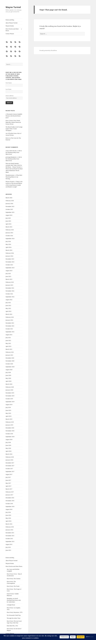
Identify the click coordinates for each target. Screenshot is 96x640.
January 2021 (9, 355)
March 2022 (9, 314)
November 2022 (10, 291)
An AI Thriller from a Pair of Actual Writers (13, 134)
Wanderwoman (10, 175)
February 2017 (10, 492)
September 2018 (10, 436)
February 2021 (10, 352)
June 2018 (8, 445)
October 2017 (9, 468)
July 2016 (8, 512)
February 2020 (10, 387)
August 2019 (9, 404)
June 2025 (8, 221)
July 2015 (8, 547)
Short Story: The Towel (13, 586)
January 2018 (9, 460)
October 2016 (9, 503)
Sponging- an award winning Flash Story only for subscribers (14, 600)
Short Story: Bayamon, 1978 (14, 612)
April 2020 (8, 381)
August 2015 (9, 544)
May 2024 (8, 244)
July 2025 (8, 218)
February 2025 (10, 230)
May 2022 (8, 308)
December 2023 (10, 259)
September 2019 (10, 401)
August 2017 (9, 474)
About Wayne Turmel (11, 23)
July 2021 (8, 337)
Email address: (10, 96)
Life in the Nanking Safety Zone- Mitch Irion (14, 152)
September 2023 (10, 268)
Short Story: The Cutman (13, 578)
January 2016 (9, 530)
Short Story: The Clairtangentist (11, 582)
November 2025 (10, 206)
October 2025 (9, 209)
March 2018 (9, 454)
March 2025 (9, 227)
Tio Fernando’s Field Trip (14, 615)
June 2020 (8, 375)
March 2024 (9, 250)
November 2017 (10, 466)
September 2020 (10, 367)
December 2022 (10, 288)
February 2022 (10, 317)
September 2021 (10, 332)
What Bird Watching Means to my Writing (14, 177)
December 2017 (10, 463)
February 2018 (10, 457)
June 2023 (8, 276)
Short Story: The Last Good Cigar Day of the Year (14, 622)
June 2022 (8, 305)
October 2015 (9, 538)
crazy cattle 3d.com (11, 151)
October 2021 (9, 329)
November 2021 (10, 326)
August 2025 (9, 215)
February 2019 (10, 422)
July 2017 (8, 477)
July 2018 (8, 442)
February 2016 (10, 527)
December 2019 (10, 393)
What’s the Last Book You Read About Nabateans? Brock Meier (14, 170)
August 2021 (9, 335)
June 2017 (8, 480)
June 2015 (8, 550)
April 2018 (8, 451)
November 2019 (10, 396)
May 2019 (8, 413)
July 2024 (8, 241)
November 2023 (10, 262)
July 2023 (8, 273)
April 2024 (8, 247)
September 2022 (10, 297)
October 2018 (9, 434)
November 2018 (10, 431)
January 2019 (9, 425)
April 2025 (8, 224)
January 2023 (9, 285)
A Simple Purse (11, 605)
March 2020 (9, 384)
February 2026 (10, 200)
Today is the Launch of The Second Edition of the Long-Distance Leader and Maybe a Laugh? (14, 184)
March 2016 (9, 524)
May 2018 (8, 448)
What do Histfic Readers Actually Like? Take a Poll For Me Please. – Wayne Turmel (14, 165)
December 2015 (10, 533)
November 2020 (10, 361)
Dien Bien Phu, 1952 (12, 626)
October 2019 (9, 399)
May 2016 (8, 518)
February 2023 (10, 282)
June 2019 (8, 410)
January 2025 (9, 233)
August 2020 (9, 369)
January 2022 (9, 320)
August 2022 (9, 300)
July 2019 (8, 407)
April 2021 (8, 346)
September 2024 (10, 238)
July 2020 (8, 372)
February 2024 (10, 253)
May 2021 (8, 343)
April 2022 (8, 311)
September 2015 (10, 541)
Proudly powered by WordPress (48, 50)
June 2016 (8, 515)
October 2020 (9, 364)
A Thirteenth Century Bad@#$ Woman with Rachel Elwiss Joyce (14, 115)
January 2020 (9, 390)
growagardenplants (11, 157)
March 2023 (9, 279)
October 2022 (9, 294)
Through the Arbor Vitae (13, 618)
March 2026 (9, 198)
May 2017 (8, 483)
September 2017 (10, 471)
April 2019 (8, 416)
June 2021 (8, 340)
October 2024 (9, 235)
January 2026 (9, 203)
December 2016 (10, 498)
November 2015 (10, 535)
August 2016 (9, 509)
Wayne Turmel (13, 7)
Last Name (8, 89)
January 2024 (9, 256)
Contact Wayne (10, 34)
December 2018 (10, 428)
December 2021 (10, 323)
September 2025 (10, 212)
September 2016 (10, 506)
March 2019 (9, 419)
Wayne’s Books (10, 26)
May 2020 (8, 378)
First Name (9, 83)
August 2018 (9, 439)
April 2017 (8, 486)
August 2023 (9, 270)
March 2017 (9, 489)
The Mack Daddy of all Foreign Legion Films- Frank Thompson (14, 128)
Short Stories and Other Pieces (12, 29)
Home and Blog (10, 20)
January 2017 (9, 495)
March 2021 (9, 349)
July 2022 (8, 302)
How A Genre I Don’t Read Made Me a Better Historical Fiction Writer (13, 122)
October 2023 (9, 265)
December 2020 (10, 358)
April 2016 (8, 521)
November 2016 (10, 501)
